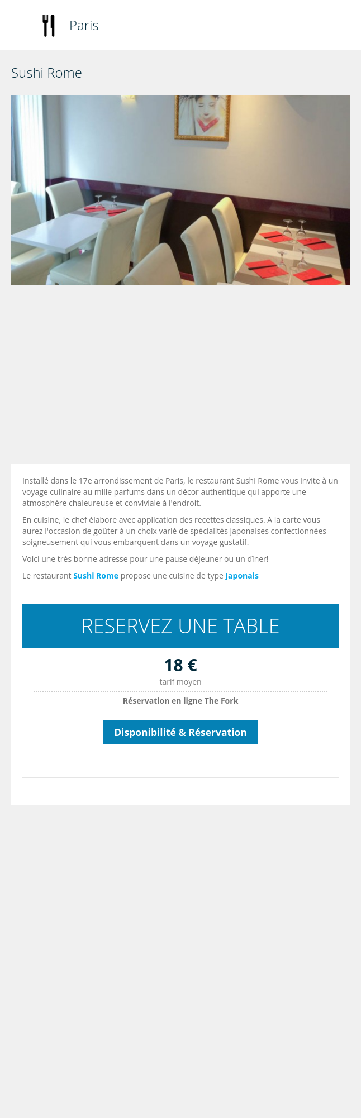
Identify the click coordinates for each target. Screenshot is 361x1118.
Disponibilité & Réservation (180, 732)
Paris (84, 25)
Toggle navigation (21, 26)
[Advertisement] (183, 377)
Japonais (242, 575)
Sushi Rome (95, 575)
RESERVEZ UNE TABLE (180, 625)
